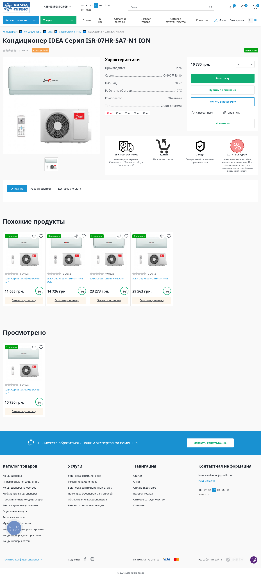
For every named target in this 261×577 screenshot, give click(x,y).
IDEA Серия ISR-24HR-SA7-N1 (150, 278)
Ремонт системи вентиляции (86, 505)
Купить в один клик (222, 90)
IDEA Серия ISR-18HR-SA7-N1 (108, 278)
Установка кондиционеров (84, 475)
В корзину (223, 78)
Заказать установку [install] (24, 300)
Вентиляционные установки (20, 505)
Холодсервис (10, 31)
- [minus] (238, 64)
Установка (223, 123)
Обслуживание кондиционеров (87, 499)
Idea (50, 31)
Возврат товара (146, 20)
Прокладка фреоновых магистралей (90, 493)
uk (255, 20)
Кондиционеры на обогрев (19, 487)
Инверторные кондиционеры (21, 481)
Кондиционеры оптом (16, 541)
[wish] (41, 236)
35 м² (128, 113)
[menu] (21, 20)
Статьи (87, 20)
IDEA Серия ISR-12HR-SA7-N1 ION (65, 280)
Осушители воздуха (15, 511)
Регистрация (237, 20)
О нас (100, 20)
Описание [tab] (17, 188)
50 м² (137, 113)
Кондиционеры (32, 31)
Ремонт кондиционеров (82, 481)
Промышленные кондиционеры (23, 499)
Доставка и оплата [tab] (69, 188)
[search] (211, 7)
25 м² (119, 113)
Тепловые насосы (14, 517)
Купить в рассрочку (223, 101)
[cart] (255, 7)
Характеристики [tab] (41, 188)
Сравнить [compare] (231, 112)
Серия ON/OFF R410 (70, 31)
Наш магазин (206, 480)
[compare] (34, 236)
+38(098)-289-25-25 (56, 6)
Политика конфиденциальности (22, 559)
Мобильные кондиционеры (20, 493)
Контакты (202, 20)
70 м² (146, 113)
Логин (222, 20)
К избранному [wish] (202, 112)
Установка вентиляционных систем (90, 487)
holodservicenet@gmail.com (215, 475)
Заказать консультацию (210, 443)
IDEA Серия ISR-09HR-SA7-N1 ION (22, 280)
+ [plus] (252, 64)
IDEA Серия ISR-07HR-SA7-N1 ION (22, 391)
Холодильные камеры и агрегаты (23, 529)
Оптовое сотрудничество (176, 20)
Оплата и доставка (120, 20)
